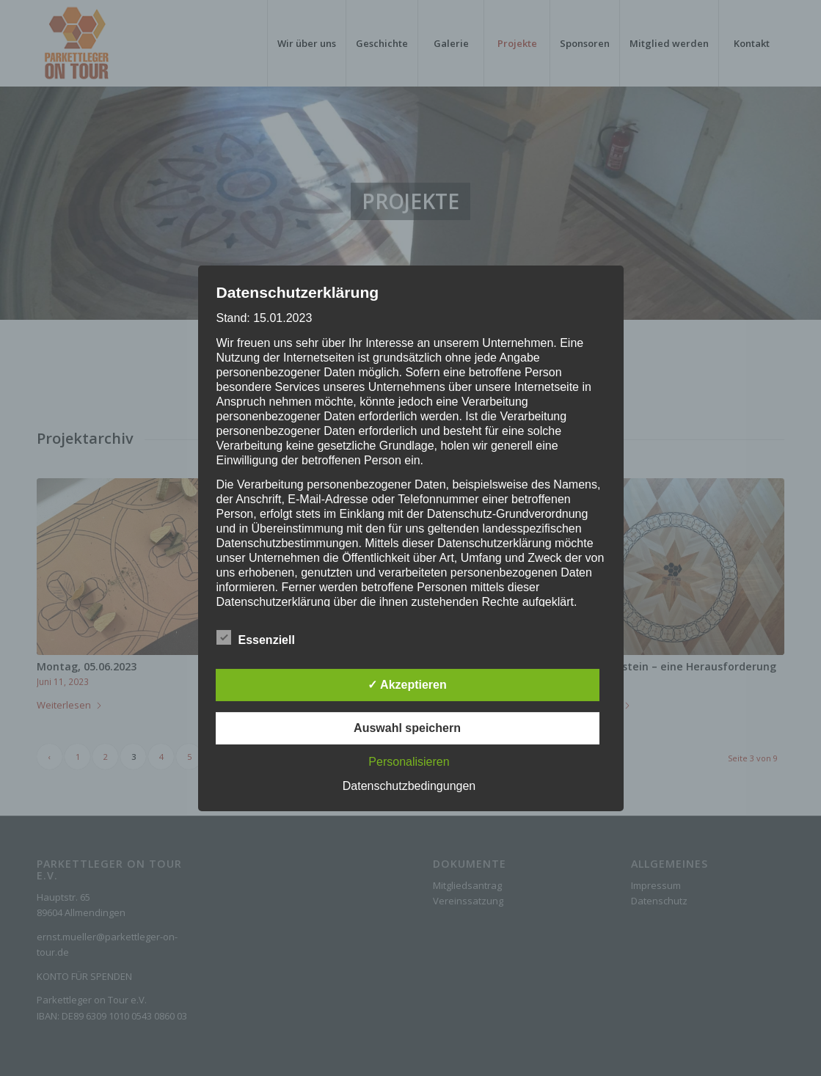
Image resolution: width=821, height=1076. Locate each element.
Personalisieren (408, 761)
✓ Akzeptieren (407, 684)
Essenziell (255, 638)
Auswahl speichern (407, 728)
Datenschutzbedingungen (409, 786)
